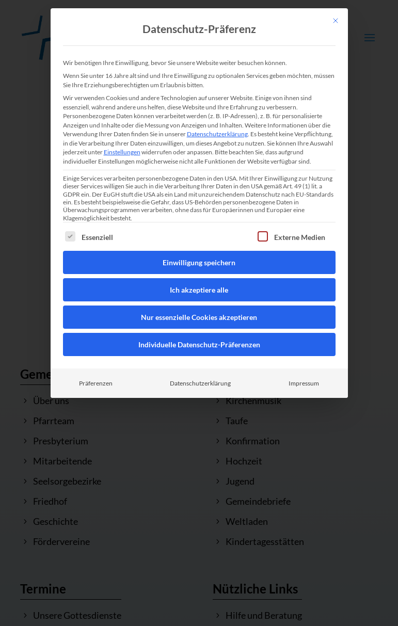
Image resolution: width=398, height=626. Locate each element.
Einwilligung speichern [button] (199, 262)
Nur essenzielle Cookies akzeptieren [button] (199, 317)
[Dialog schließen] (335, 20)
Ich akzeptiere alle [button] (199, 289)
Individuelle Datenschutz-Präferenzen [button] (199, 344)
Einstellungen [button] (122, 152)
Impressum (304, 383)
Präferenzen (96, 383)
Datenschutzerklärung (217, 134)
